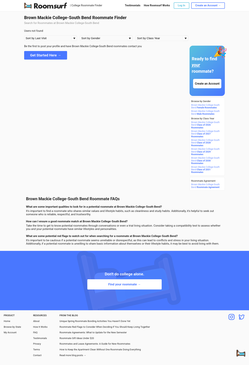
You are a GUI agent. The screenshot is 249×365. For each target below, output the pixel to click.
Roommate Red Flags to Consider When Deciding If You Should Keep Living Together (104, 326)
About (36, 321)
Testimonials (132, 5)
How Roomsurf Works (157, 5)
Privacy (37, 343)
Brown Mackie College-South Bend (205, 106)
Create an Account (207, 83)
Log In (181, 5)
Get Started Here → (45, 55)
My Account (10, 332)
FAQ (35, 332)
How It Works (40, 326)
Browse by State (12, 326)
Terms (36, 349)
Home (7, 321)
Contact (37, 355)
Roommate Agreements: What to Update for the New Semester (93, 332)
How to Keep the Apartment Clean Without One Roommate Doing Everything (100, 349)
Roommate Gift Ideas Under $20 (76, 338)
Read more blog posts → (72, 355)
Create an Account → (208, 5)
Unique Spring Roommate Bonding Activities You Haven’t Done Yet (94, 321)
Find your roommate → (124, 284)
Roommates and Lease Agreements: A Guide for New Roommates (94, 343)
